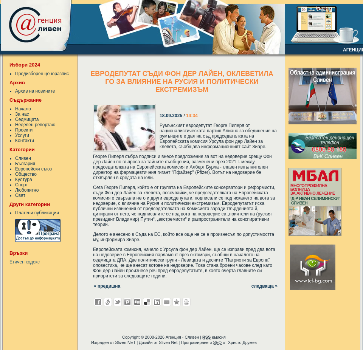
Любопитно (27, 190)
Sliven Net (168, 342)
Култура (23, 179)
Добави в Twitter (117, 302)
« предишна (107, 286)
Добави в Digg (137, 302)
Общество (26, 174)
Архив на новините (35, 91)
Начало (23, 109)
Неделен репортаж (35, 124)
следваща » (264, 286)
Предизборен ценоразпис (42, 73)
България (25, 163)
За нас (22, 114)
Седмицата (27, 119)
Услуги (22, 135)
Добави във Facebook (98, 302)
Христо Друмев (242, 342)
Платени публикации (37, 212)
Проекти (24, 130)
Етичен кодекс (24, 262)
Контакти (24, 140)
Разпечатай (186, 302)
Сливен (23, 158)
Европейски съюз (33, 169)
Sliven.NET (125, 342)
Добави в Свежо (108, 302)
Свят (20, 195)
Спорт (21, 184)
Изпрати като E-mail (167, 302)
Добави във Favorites (176, 302)
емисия (214, 337)
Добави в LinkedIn (157, 302)
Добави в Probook (127, 302)
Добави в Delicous (147, 302)
